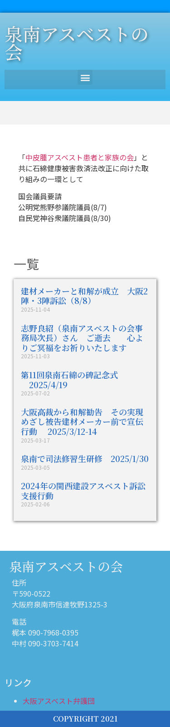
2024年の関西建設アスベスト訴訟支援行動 (83, 490)
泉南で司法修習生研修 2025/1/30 (85, 458)
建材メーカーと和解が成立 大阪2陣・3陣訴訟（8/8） (84, 296)
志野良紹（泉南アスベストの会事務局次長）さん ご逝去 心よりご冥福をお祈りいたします (82, 337)
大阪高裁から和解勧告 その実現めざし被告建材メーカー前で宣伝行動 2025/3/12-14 (82, 421)
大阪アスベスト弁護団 (59, 700)
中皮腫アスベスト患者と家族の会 (79, 157)
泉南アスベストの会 (77, 42)
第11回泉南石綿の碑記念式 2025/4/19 (69, 379)
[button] (85, 77)
